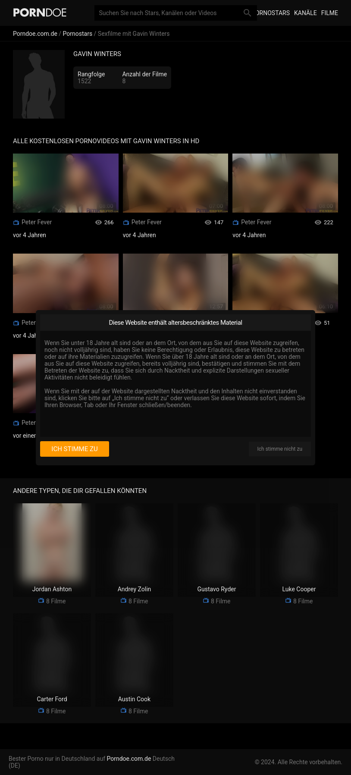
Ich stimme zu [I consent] (74, 449)
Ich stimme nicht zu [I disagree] (279, 449)
